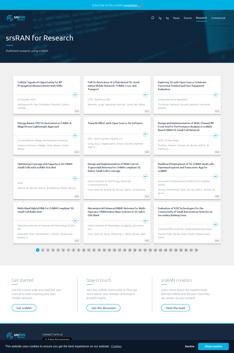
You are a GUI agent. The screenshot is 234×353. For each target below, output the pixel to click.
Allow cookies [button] (213, 346)
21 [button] (140, 250)
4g (167, 17)
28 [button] (176, 250)
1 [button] (37, 250)
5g (159, 17)
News (176, 17)
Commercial (218, 17)
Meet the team (175, 308)
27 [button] (170, 250)
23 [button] (150, 250)
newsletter (131, 5)
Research (201, 17)
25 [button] (160, 250)
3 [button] (48, 250)
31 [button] (191, 250)
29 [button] (181, 250)
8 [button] (73, 250)
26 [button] (165, 250)
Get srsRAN (24, 308)
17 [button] (119, 250)
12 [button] (94, 250)
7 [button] (68, 250)
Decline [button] (189, 346)
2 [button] (43, 250)
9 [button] (78, 250)
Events (188, 17)
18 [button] (124, 250)
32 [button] (196, 250)
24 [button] (155, 250)
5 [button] (58, 250)
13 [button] (99, 250)
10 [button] (83, 250)
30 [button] (186, 250)
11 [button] (89, 250)
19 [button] (130, 250)
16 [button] (114, 250)
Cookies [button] (116, 346)
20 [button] (135, 250)
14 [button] (104, 250)
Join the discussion (103, 308)
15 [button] (109, 250)
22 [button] (145, 250)
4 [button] (53, 250)
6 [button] (63, 250)
